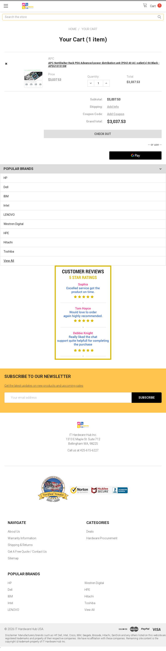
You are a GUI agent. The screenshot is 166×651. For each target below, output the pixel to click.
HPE (6, 233)
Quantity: (93, 76)
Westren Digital (13, 224)
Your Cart (89, 29)
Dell (6, 187)
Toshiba (9, 251)
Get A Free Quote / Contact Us (27, 551)
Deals (90, 531)
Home (73, 29)
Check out (102, 134)
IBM (6, 196)
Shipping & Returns (20, 545)
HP (5, 178)
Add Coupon (115, 114)
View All (9, 260)
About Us (14, 531)
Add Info (113, 106)
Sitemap (13, 558)
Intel (6, 205)
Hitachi (8, 242)
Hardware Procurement (101, 538)
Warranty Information (22, 538)
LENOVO (9, 214)
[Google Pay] (135, 155)
